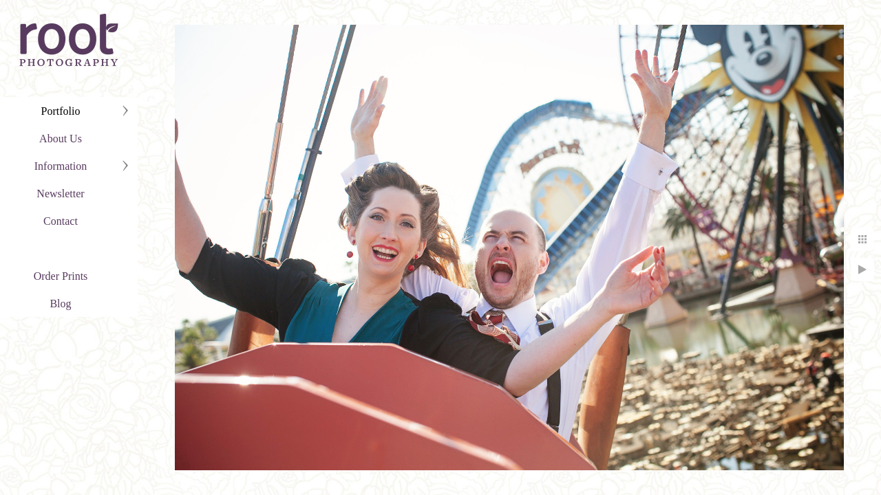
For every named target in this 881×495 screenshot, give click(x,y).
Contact (60, 221)
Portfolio (61, 111)
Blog (60, 303)
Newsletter (60, 193)
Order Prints (61, 276)
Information (60, 166)
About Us (60, 138)
